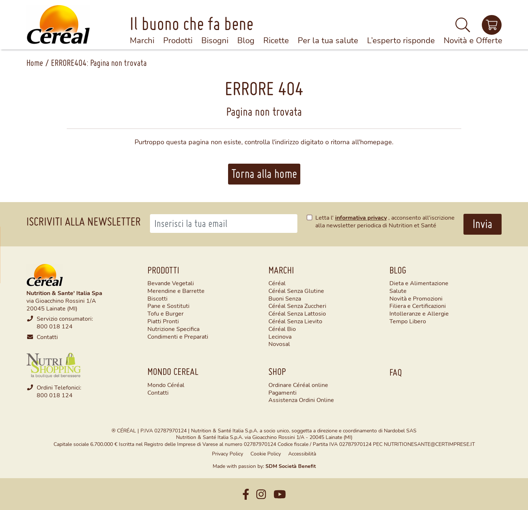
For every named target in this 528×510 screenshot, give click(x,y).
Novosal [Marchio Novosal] (279, 343)
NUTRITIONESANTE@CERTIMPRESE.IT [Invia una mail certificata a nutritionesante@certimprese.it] (429, 443)
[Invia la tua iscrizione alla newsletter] (482, 224)
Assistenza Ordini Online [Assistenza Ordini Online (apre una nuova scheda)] (301, 399)
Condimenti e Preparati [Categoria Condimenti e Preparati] (177, 336)
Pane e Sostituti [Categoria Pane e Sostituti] (168, 305)
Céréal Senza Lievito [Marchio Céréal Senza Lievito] (295, 321)
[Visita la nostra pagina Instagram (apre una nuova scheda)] (261, 494)
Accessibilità (302, 453)
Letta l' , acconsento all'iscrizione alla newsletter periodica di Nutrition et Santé (385, 221)
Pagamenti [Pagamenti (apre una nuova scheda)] (282, 392)
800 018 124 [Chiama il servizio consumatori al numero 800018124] (55, 326)
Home (34, 62)
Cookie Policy (265, 453)
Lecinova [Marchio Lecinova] (280, 336)
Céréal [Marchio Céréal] (277, 283)
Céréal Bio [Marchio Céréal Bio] (282, 328)
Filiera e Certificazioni (417, 305)
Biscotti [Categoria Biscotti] (157, 298)
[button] (462, 28)
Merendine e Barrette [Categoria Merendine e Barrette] (176, 290)
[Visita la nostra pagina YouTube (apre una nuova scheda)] (280, 494)
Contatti (47, 336)
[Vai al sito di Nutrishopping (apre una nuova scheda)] (53, 364)
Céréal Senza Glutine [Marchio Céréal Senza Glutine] (296, 290)
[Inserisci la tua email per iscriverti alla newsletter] (224, 223)
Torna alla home (264, 174)
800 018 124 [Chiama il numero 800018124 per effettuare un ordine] (55, 395)
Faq (395, 372)
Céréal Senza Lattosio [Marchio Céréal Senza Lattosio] (297, 313)
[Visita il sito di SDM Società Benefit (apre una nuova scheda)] (290, 465)
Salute (398, 290)
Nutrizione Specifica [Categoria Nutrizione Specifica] (173, 328)
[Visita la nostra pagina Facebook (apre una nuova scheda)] (246, 494)
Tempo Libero (407, 321)
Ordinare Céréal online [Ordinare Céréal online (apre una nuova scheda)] (298, 384)
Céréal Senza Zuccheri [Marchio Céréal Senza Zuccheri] (297, 305)
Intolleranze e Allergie (419, 313)
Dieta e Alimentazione (418, 283)
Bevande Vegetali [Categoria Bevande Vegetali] (170, 283)
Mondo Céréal (165, 384)
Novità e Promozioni (416, 298)
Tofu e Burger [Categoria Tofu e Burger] (165, 313)
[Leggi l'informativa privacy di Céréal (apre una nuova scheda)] (361, 217)
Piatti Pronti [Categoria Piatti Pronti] (163, 321)
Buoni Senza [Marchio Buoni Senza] (284, 298)
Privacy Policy (227, 453)
